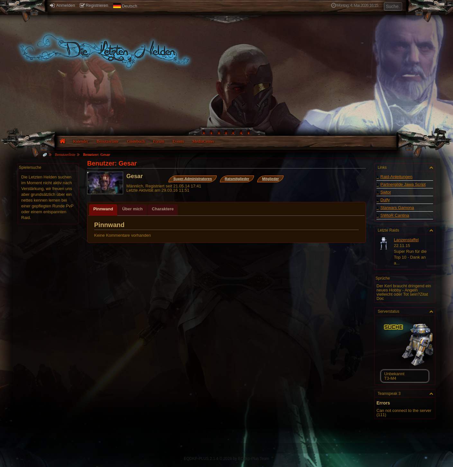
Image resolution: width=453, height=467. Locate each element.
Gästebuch (136, 141)
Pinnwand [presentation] (103, 208)
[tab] (103, 210)
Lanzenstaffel (406, 239)
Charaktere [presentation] (163, 208)
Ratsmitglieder (237, 179)
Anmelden (62, 5)
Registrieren (94, 5)
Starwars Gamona (397, 207)
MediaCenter (203, 141)
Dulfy (385, 200)
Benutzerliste (108, 141)
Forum (158, 141)
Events (178, 141)
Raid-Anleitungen (396, 177)
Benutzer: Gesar (96, 154)
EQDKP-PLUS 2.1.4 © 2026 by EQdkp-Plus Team (226, 458)
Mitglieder (270, 179)
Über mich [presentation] (132, 208)
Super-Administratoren (192, 179)
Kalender (80, 141)
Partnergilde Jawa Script (403, 184)
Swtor (385, 192)
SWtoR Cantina (394, 215)
